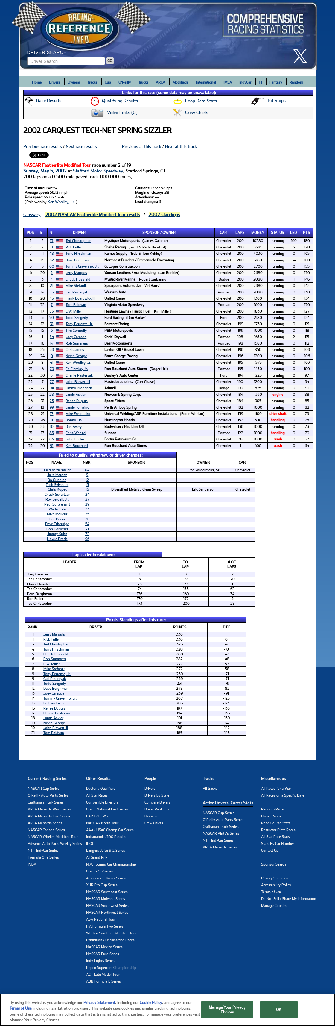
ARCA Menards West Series (49, 809)
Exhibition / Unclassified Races (110, 940)
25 (52, 401)
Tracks (92, 82)
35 (87, 514)
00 (51, 266)
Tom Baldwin (76, 305)
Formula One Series (43, 857)
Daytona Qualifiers (100, 788)
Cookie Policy (151, 1004)
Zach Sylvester (57, 485)
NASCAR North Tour (102, 823)
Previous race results (42, 146)
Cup (108, 82)
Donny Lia (74, 420)
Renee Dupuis (77, 401)
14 (51, 343)
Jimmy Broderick (79, 388)
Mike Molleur (57, 514)
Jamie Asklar (76, 394)
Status (277, 233)
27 (87, 499)
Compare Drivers (157, 802)
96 (87, 539)
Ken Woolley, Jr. (61, 202)
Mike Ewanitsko (78, 414)
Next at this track (181, 146)
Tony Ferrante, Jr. (79, 324)
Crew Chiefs (153, 823)
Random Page (272, 809)
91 (51, 446)
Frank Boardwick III (80, 298)
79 (52, 369)
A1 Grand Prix (96, 857)
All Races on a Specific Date (282, 795)
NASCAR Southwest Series (107, 906)
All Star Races (97, 795)
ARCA (160, 82)
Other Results (98, 778)
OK (278, 1011)
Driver (79, 233)
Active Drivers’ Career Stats (228, 803)
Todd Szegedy (77, 318)
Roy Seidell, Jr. (57, 499)
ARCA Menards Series (45, 823)
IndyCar (245, 82)
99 (52, 407)
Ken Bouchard (77, 446)
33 (87, 509)
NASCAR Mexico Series (104, 947)
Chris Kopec (57, 489)
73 (52, 311)
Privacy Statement (275, 878)
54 (87, 524)
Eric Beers (57, 519)
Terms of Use (271, 892)
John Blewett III (78, 382)
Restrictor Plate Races (278, 830)
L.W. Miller (74, 311)
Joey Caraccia (76, 337)
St (42, 233)
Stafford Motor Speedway (98, 171)
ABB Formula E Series (103, 981)
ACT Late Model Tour (103, 974)
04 (87, 470)
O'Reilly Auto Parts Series (48, 795)
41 (51, 362)
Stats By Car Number (277, 844)
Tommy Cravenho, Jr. (82, 266)
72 (87, 534)
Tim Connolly (76, 330)
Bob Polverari (57, 529)
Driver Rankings (157, 809)
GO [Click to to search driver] (109, 61)
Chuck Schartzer (57, 494)
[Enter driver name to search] (66, 61)
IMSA (227, 82)
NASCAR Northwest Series (107, 912)
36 (87, 519)
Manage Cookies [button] (274, 906)
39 (52, 350)
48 (51, 253)
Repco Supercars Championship (111, 968)
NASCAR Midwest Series (105, 899)
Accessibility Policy (276, 885)
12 (87, 480)
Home (37, 82)
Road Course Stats (275, 823)
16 (87, 489)
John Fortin (75, 439)
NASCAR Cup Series (44, 788)
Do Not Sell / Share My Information (288, 899)
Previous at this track (141, 146)
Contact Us (269, 850)
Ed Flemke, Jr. (77, 369)
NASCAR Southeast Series (107, 892)
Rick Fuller (74, 247)
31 (51, 324)
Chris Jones (75, 350)
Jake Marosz (57, 475)
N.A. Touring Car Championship (111, 864)
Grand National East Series (107, 809)
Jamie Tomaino (77, 407)
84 (51, 439)
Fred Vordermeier (57, 470)
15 (87, 485)
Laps (239, 233)
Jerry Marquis (76, 273)
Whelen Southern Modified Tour (111, 933)
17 (51, 414)
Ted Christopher (78, 241)
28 (51, 394)
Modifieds (180, 82)
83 (51, 433)
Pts (306, 233)
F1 (260, 82)
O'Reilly (124, 82)
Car (223, 233)
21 (51, 286)
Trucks (143, 82)
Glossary (32, 214)
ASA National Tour (100, 919)
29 (87, 504)
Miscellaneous (273, 778)
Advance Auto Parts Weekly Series (55, 844)
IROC (90, 844)
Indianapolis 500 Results (106, 837)
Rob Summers (77, 343)
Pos (30, 233)
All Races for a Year (276, 788)
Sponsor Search (273, 864)
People (150, 778)
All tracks (210, 788)
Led (293, 233)
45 (52, 298)
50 (51, 318)
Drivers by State (156, 795)
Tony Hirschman (78, 253)
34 (52, 337)
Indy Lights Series (100, 961)
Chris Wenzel (76, 433)
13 (51, 241)
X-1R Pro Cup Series (102, 885)
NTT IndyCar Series (43, 850)
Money (257, 233)
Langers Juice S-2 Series (105, 850)
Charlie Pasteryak (79, 375)
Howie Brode (57, 539)
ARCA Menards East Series (49, 816)
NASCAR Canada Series (46, 830)
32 (52, 260)
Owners (74, 82)
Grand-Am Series (99, 871)
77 (52, 382)
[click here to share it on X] (302, 56)
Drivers (54, 82)
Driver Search (47, 52)
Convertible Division (102, 802)
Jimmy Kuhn (57, 534)
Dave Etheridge (57, 524)
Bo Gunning (57, 480)
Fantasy (275, 82)
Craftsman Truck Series (46, 802)
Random (296, 82)
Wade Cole (57, 509)
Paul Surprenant (57, 504)
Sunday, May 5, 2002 (45, 171)
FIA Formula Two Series (105, 926)
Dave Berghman (78, 260)
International (206, 82)
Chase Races (271, 816)
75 (52, 292)
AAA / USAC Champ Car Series (110, 830)
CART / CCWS (97, 816)
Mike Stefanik (76, 286)
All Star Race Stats (275, 837)
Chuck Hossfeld (78, 279)
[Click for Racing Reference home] (167, 35)
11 (52, 420)
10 (52, 427)
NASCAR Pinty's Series (221, 833)
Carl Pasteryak (77, 292)
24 (87, 494)
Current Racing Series (47, 778)
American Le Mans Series (106, 878)
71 (87, 529)
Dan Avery (74, 427)
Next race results (81, 146)
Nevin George (76, 356)
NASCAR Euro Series (102, 954)
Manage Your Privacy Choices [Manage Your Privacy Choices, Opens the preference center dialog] (227, 1011)
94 (52, 388)
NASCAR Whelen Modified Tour (53, 837)
